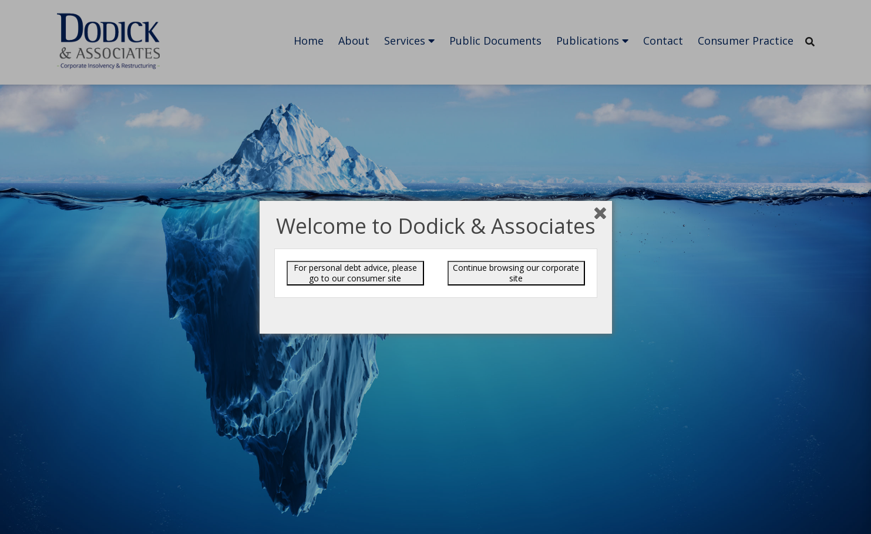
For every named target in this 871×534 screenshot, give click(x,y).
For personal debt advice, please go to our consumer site (355, 273)
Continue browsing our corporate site (516, 273)
